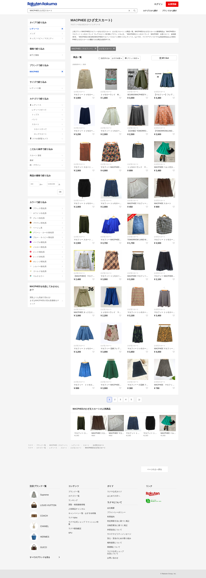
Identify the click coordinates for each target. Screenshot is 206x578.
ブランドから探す (169, 11)
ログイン (158, 4)
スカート (47, 124)
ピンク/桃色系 (46, 252)
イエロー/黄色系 (46, 247)
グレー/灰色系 (46, 218)
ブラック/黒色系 (46, 208)
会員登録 (172, 4)
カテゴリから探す (150, 11)
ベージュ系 (46, 228)
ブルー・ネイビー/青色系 (46, 237)
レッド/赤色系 (46, 257)
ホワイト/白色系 (46, 213)
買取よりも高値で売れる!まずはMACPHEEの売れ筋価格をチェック (46, 300)
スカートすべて (48, 129)
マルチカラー (46, 276)
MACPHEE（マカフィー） (84, 49)
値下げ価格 (46, 55)
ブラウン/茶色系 (46, 223)
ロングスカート (48, 134)
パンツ (47, 119)
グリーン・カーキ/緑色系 (46, 232)
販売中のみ (104, 58)
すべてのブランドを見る (40, 557)
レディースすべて (47, 110)
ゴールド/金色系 (46, 271)
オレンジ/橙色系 (46, 261)
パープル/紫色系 (46, 242)
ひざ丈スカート (107, 49)
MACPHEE (46, 72)
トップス (47, 114)
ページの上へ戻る (154, 469)
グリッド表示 (132, 58)
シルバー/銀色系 (46, 266)
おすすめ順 (117, 58)
